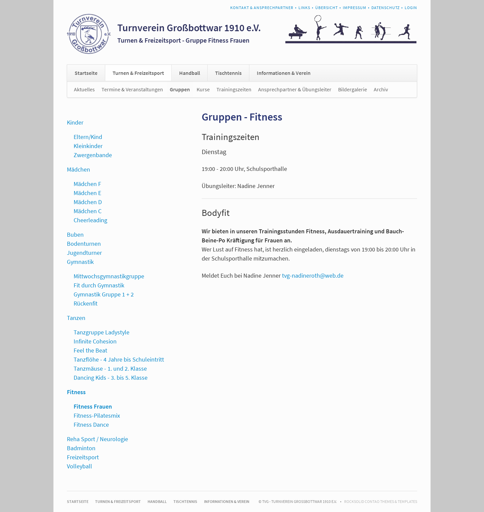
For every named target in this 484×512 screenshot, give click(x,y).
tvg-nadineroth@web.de (313, 275)
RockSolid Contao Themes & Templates (380, 501)
